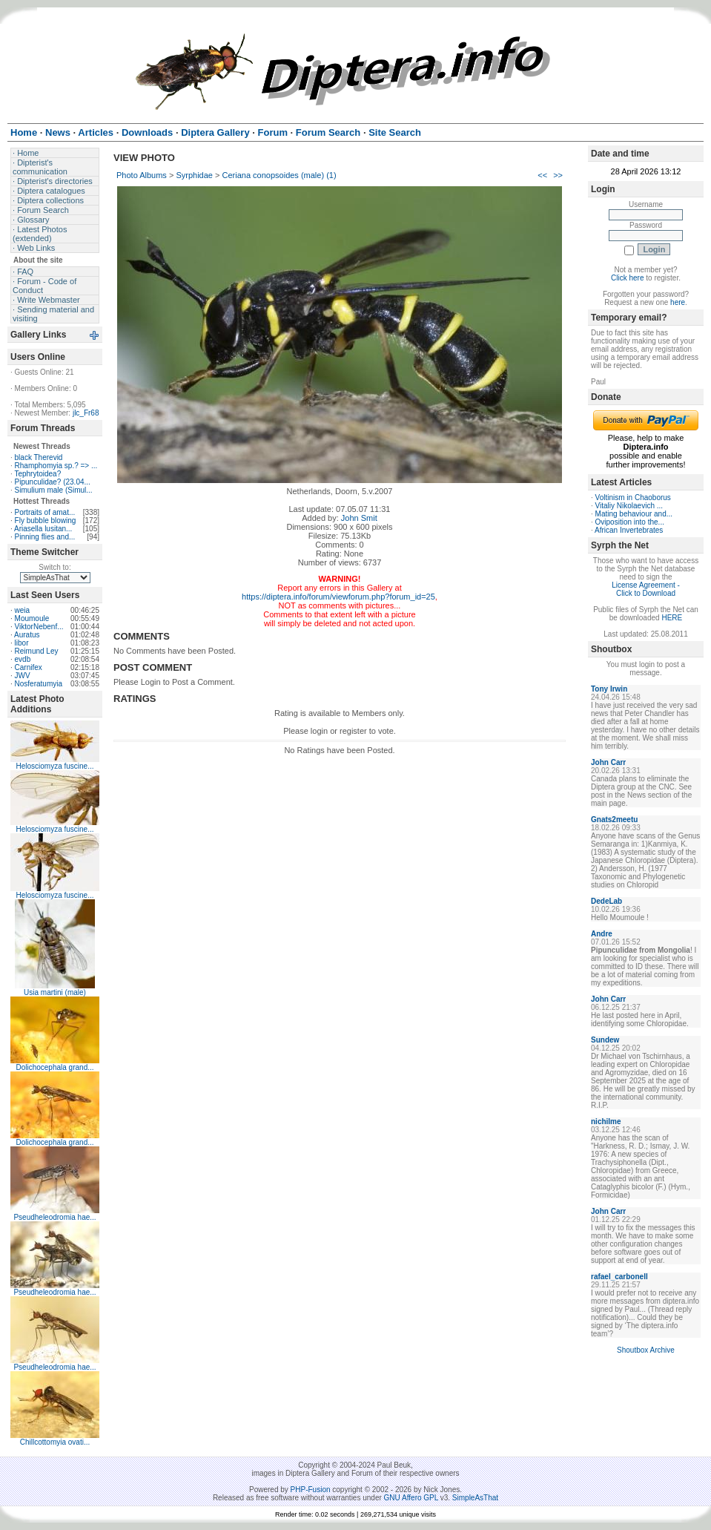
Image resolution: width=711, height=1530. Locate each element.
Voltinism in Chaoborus (633, 497)
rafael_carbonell (619, 1277)
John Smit (359, 517)
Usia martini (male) (55, 992)
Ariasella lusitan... (43, 529)
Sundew (605, 1040)
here (677, 302)
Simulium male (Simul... (54, 490)
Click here (627, 278)
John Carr (608, 762)
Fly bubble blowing (45, 520)
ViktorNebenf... (39, 627)
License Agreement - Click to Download (646, 589)
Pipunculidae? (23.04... (52, 482)
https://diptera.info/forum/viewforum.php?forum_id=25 (338, 596)
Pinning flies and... (45, 537)
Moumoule (32, 618)
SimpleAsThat (475, 1498)
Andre (601, 934)
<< (542, 175)
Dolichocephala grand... (54, 1067)
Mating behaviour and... (634, 514)
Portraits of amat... (45, 512)
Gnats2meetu (614, 819)
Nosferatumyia (38, 684)
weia (22, 610)
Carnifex (28, 667)
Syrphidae (194, 175)
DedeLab (606, 901)
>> (558, 175)
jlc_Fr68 (86, 413)
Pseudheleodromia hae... (54, 1217)
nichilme (606, 1121)
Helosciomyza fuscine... (54, 766)
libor (22, 643)
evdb (23, 659)
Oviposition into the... (629, 522)
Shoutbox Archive (646, 1350)
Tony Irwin (609, 689)
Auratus (26, 635)
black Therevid (39, 457)
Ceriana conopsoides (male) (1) (279, 175)
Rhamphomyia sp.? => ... (56, 466)
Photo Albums (141, 175)
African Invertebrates (629, 530)
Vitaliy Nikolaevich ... (629, 506)
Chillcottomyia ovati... (55, 1442)
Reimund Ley (37, 651)
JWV (22, 676)
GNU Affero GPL (411, 1498)
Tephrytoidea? (37, 474)
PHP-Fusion (311, 1489)
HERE (671, 618)
